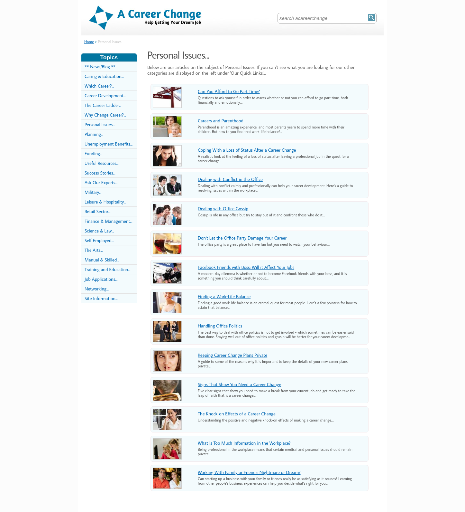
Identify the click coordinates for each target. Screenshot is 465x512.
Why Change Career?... (105, 115)
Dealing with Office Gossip (223, 208)
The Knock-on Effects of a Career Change (237, 414)
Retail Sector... (98, 211)
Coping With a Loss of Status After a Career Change (247, 150)
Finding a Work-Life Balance (224, 296)
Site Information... (101, 298)
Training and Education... (108, 269)
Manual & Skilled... (102, 260)
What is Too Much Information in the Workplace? (244, 443)
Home (89, 41)
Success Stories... (100, 173)
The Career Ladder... (103, 105)
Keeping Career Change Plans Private (232, 355)
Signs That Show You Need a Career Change (239, 384)
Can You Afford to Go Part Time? (229, 91)
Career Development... (105, 95)
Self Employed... (99, 240)
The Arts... (94, 250)
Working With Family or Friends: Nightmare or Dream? (249, 472)
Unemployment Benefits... (108, 144)
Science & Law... (99, 231)
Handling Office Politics (220, 326)
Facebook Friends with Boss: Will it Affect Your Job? (246, 267)
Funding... (93, 153)
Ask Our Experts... (101, 182)
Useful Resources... (102, 163)
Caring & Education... (104, 76)
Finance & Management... (108, 221)
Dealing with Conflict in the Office (230, 179)
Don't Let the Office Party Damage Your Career (242, 238)
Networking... (97, 289)
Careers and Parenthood (220, 121)
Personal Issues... (100, 124)
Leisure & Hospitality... (105, 202)
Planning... (94, 134)
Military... (93, 192)
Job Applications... (101, 279)
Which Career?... (99, 86)
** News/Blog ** (100, 66)
